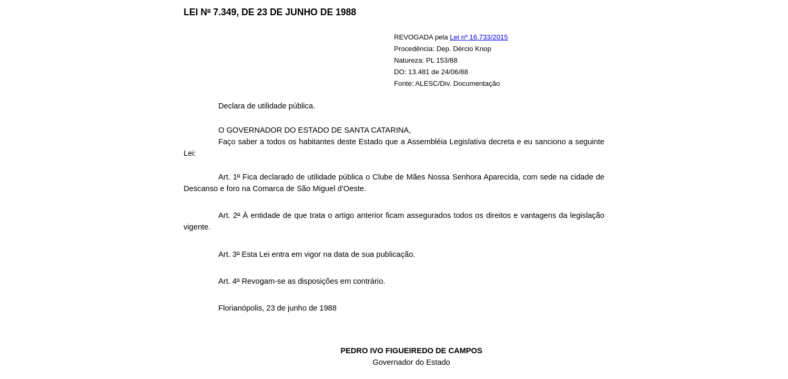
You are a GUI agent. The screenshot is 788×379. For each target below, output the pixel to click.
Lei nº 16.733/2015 (479, 37)
